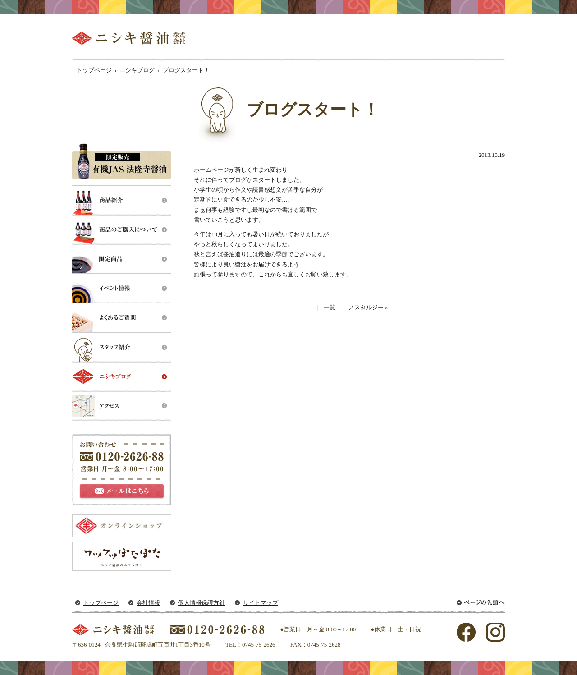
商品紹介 (121, 201)
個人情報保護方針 (201, 602)
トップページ (94, 70)
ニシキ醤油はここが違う (458, 38)
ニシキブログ (137, 70)
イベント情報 (121, 288)
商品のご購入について (121, 230)
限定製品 (121, 259)
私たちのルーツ (299, 38)
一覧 (329, 307)
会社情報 (148, 602)
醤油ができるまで (373, 38)
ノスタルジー (366, 307)
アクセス (121, 406)
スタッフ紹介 (121, 347)
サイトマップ (260, 602)
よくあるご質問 (121, 318)
